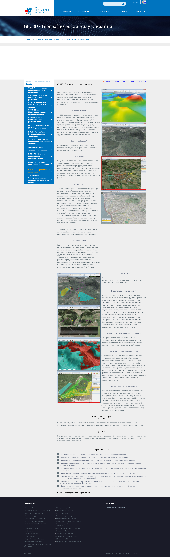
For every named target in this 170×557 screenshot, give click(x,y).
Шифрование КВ (62, 539)
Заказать (122, 11)
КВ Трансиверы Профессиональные (69, 542)
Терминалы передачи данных (35, 513)
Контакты (140, 11)
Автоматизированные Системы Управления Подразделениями (36, 522)
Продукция (104, 11)
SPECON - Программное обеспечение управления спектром (39, 141)
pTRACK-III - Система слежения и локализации (38, 163)
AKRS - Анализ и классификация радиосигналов (35, 119)
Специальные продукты (64, 534)
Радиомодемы (30, 536)
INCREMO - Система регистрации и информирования (36, 156)
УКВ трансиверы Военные (65, 508)
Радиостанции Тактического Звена (68, 521)
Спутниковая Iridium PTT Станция (68, 528)
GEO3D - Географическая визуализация (39, 171)
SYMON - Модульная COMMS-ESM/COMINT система (37, 105)
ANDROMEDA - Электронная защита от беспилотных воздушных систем (38, 179)
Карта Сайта (28, 553)
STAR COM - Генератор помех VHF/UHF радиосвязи (37, 97)
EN (137, 4)
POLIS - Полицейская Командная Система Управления (37, 134)
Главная (67, 11)
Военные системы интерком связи (37, 510)
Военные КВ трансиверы (34, 542)
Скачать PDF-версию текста (116, 81)
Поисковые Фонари (63, 531)
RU (144, 4)
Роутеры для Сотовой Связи (66, 536)
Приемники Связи (31, 528)
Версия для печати (138, 81)
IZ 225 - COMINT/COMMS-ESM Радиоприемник (39, 127)
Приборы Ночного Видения (35, 518)
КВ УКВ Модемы (62, 513)
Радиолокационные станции (66, 518)
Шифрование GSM (31, 534)
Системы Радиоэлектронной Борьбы (38, 83)
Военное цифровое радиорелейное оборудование (37, 545)
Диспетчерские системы (65, 510)
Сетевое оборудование (33, 516)
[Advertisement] (85, 62)
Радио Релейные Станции (34, 539)
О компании (83, 11)
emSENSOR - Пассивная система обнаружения (38, 149)
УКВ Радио (29, 531)
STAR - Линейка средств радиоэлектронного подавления (38, 90)
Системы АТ (29, 508)
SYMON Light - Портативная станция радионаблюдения (37, 112)
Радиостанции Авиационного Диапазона (66, 525)
